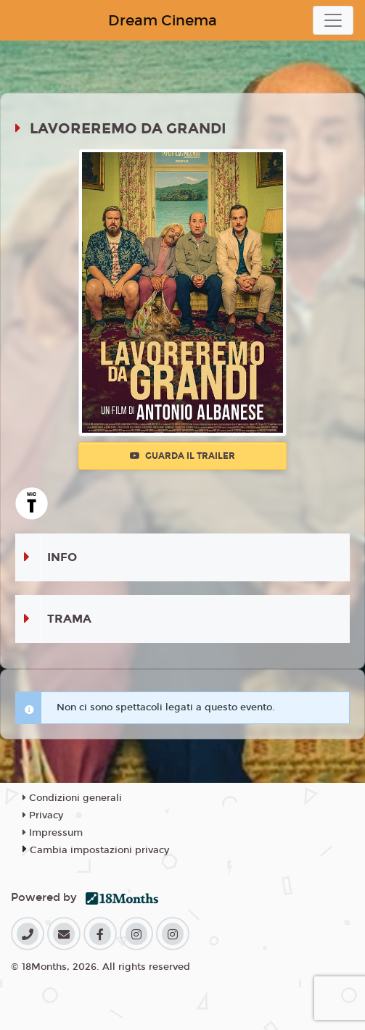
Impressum (52, 833)
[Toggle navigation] (333, 20)
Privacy (42, 815)
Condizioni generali (72, 798)
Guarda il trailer (182, 456)
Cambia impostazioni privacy (99, 850)
